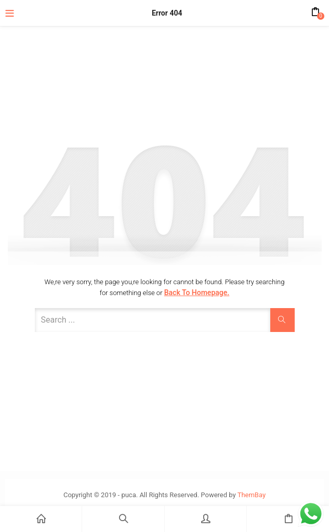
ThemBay (252, 495)
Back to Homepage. (197, 292)
